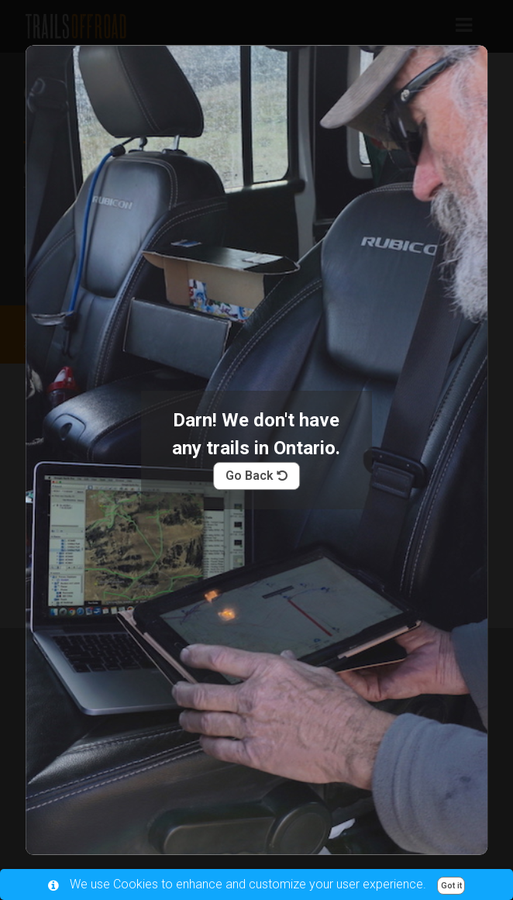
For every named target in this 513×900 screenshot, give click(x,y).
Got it (451, 886)
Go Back (256, 475)
